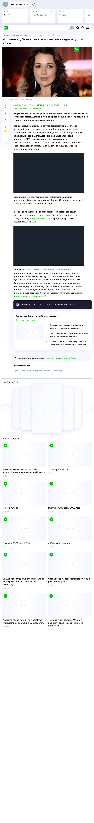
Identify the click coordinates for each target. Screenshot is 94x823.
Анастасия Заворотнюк (24, 105)
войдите (49, 358)
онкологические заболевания (27, 108)
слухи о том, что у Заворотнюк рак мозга (49, 269)
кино (65, 105)
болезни (41, 105)
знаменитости (53, 105)
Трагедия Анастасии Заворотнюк (17, 35)
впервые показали (40, 218)
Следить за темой (27, 320)
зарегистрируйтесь (67, 358)
